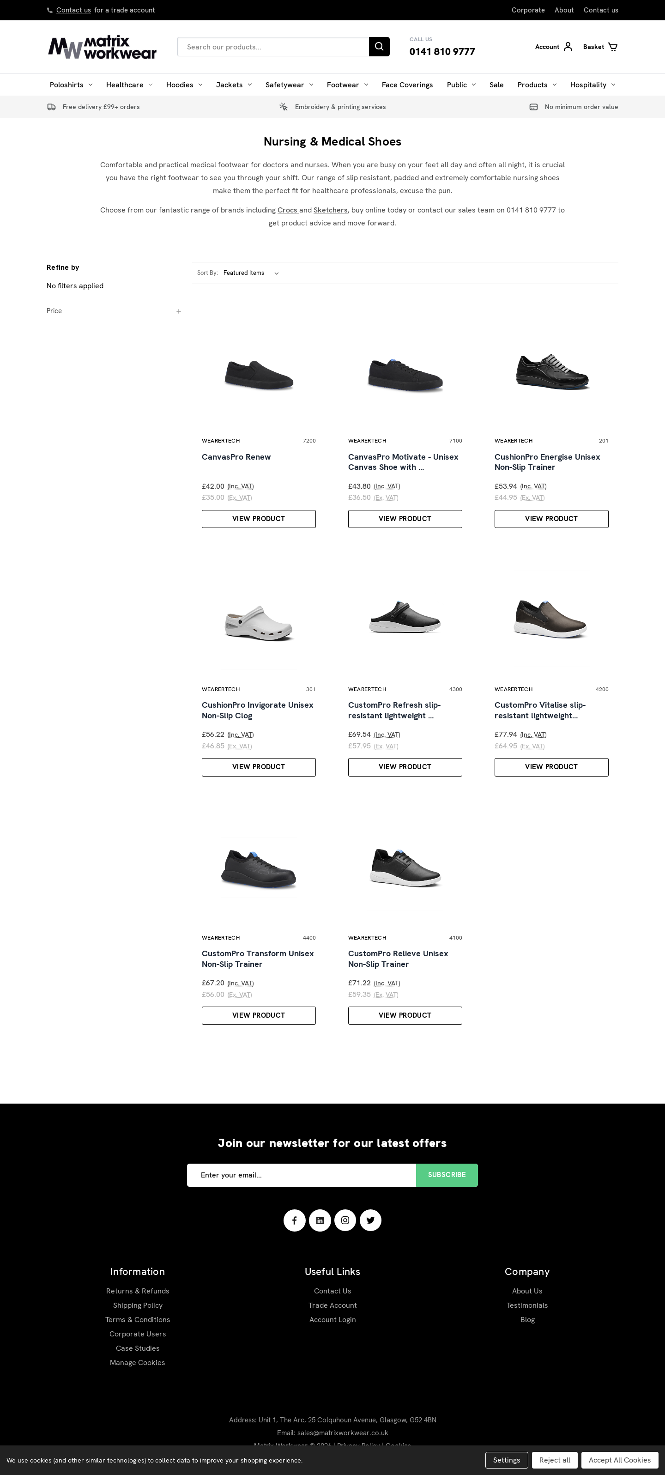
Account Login (332, 1319)
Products (537, 85)
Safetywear (289, 85)
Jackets (234, 85)
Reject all (554, 1460)
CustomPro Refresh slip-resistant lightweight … (394, 710)
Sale (497, 85)
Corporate (528, 10)
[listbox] (253, 273)
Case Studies (138, 1348)
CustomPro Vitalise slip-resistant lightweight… (540, 710)
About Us (527, 1291)
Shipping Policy (138, 1305)
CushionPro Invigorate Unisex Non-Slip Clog (258, 710)
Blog (527, 1319)
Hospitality (592, 85)
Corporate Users (137, 1334)
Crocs (288, 210)
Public (461, 85)
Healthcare (129, 85)
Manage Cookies (137, 1362)
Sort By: (207, 273)
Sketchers (331, 210)
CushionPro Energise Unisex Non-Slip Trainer (547, 462)
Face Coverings (407, 85)
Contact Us (332, 1291)
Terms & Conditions (137, 1319)
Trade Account (332, 1305)
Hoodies (184, 85)
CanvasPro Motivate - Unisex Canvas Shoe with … (403, 462)
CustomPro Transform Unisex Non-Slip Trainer (258, 958)
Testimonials (527, 1305)
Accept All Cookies (620, 1460)
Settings (506, 1460)
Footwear (347, 85)
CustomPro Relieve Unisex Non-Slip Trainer (398, 958)
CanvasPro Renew (236, 457)
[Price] (114, 310)
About (564, 10)
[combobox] (273, 46)
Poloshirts (71, 85)
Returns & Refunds (137, 1291)
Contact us (73, 10)
